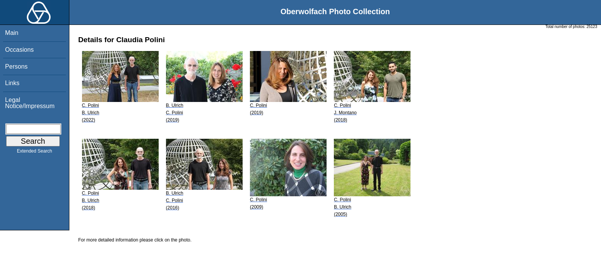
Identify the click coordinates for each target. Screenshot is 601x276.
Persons (16, 66)
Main (11, 33)
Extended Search (34, 152)
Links (12, 83)
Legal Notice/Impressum (29, 103)
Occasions (19, 49)
